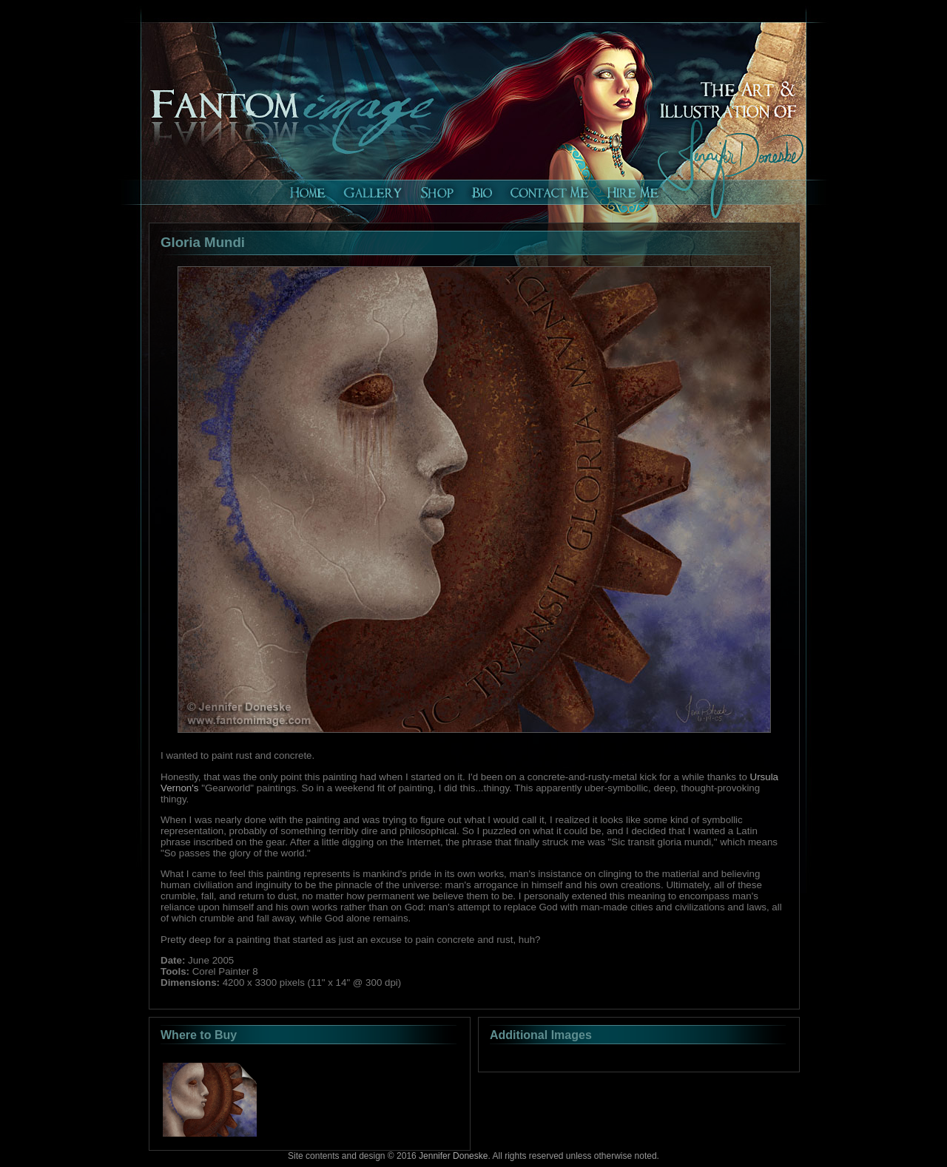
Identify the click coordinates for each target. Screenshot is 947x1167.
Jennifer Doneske (453, 1156)
